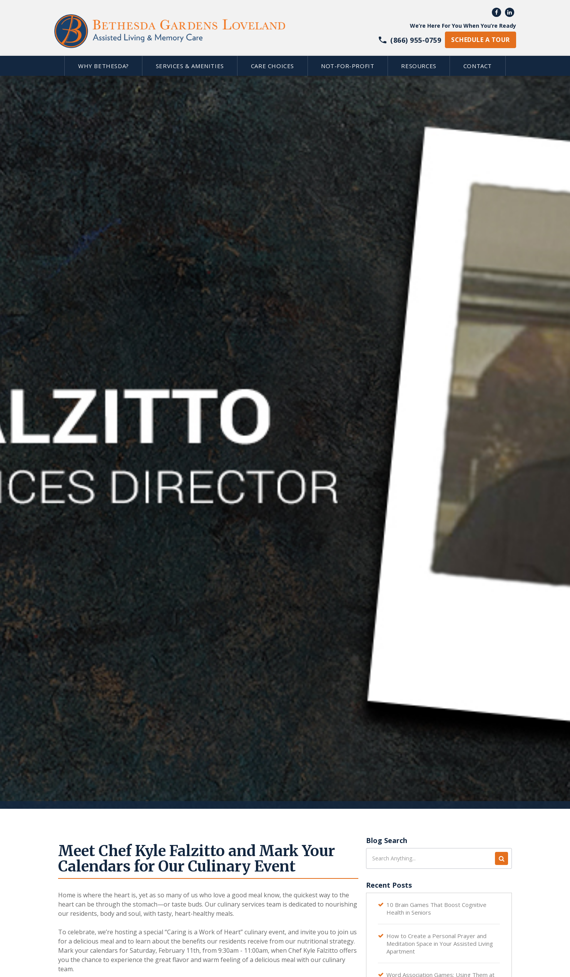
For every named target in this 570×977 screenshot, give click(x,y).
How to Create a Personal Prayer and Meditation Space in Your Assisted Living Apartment (439, 943)
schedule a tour (480, 39)
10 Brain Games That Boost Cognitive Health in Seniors (436, 908)
